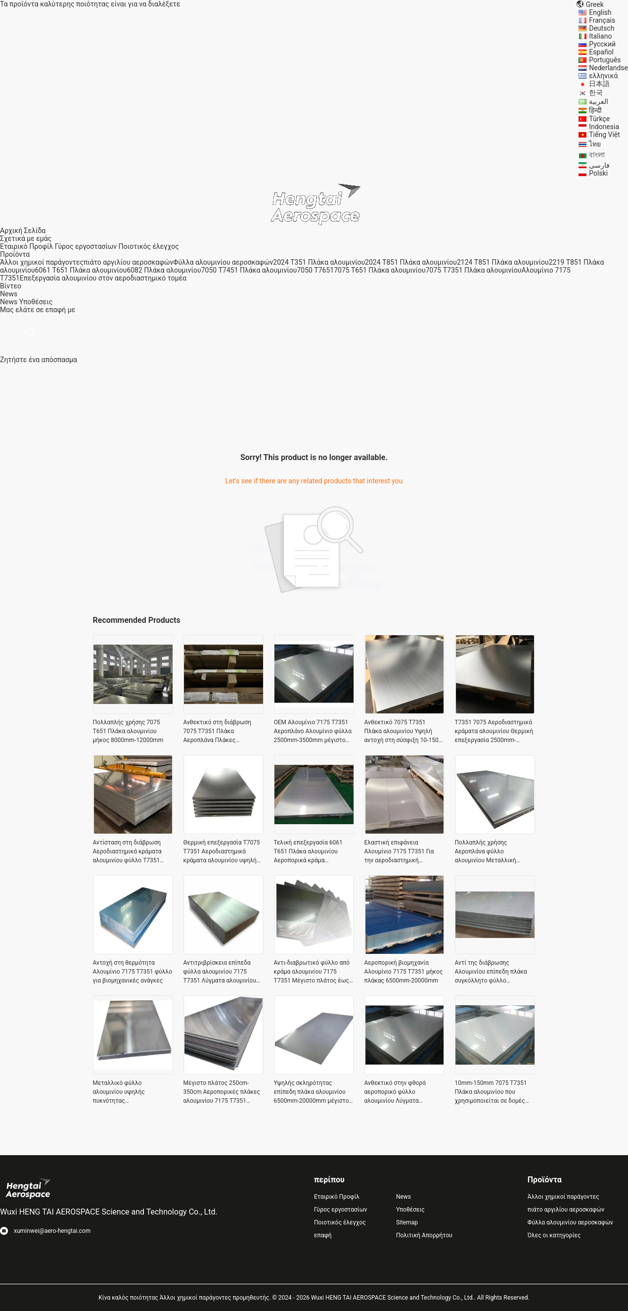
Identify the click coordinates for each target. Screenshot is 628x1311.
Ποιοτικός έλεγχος (149, 246)
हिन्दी (595, 110)
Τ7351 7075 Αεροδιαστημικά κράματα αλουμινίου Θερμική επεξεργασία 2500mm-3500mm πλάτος (494, 732)
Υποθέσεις (36, 302)
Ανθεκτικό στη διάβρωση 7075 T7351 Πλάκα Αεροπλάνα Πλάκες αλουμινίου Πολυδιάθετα (217, 732)
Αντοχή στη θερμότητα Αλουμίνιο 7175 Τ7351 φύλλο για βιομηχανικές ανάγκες (133, 971)
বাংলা (597, 155)
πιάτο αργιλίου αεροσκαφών (128, 262)
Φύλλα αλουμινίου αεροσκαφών (223, 262)
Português (605, 60)
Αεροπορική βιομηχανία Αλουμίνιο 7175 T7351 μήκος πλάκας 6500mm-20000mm (403, 971)
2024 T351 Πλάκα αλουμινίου (319, 262)
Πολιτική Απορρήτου (424, 1235)
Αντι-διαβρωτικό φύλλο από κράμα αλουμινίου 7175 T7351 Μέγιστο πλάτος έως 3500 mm (312, 972)
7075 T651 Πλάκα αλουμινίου (380, 270)
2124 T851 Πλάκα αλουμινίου (503, 262)
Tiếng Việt (604, 135)
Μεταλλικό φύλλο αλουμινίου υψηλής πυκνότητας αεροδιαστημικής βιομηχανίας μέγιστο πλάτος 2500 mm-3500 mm (132, 1092)
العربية (598, 101)
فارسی (599, 165)
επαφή (323, 1235)
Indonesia (604, 127)
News (8, 302)
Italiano (600, 36)
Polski (598, 173)
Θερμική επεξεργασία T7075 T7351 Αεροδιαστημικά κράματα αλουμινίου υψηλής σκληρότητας (221, 852)
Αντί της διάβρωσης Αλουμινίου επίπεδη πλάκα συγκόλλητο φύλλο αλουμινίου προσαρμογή (491, 972)
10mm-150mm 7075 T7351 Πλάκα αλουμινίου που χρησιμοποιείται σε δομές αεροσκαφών (491, 1092)
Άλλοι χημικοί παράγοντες (42, 262)
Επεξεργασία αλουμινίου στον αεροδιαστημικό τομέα (103, 278)
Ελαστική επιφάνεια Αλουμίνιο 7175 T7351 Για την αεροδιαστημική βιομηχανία (399, 852)
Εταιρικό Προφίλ (26, 246)
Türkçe (599, 119)
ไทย (595, 144)
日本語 (599, 84)
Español (601, 52)
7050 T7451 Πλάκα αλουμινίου (249, 270)
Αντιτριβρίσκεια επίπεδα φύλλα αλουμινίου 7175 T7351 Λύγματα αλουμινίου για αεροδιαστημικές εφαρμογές (219, 972)
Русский (602, 44)
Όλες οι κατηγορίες (554, 1235)
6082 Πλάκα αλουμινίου (164, 270)
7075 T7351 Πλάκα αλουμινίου (474, 270)
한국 (596, 92)
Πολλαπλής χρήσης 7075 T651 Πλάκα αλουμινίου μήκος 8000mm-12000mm (128, 731)
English (600, 12)
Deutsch (601, 28)
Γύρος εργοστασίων (86, 246)
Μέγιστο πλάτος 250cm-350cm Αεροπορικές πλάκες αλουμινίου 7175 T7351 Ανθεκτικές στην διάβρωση (221, 1092)
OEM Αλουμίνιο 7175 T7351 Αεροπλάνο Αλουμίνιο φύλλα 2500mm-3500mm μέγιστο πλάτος (313, 732)
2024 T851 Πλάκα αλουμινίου (411, 262)
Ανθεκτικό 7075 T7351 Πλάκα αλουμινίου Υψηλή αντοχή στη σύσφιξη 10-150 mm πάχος (401, 732)
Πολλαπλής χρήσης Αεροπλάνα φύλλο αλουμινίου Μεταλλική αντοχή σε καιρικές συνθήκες (495, 852)
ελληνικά (603, 76)
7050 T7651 (315, 270)
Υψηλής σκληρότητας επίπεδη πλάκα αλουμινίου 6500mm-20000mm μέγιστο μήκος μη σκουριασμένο (311, 1092)
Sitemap (407, 1222)
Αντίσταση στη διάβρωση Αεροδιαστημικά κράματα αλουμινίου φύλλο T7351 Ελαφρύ (127, 852)
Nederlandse (608, 68)
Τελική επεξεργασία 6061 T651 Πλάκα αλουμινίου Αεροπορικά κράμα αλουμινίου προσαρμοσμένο (311, 852)
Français (602, 20)
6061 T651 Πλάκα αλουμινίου (81, 270)
